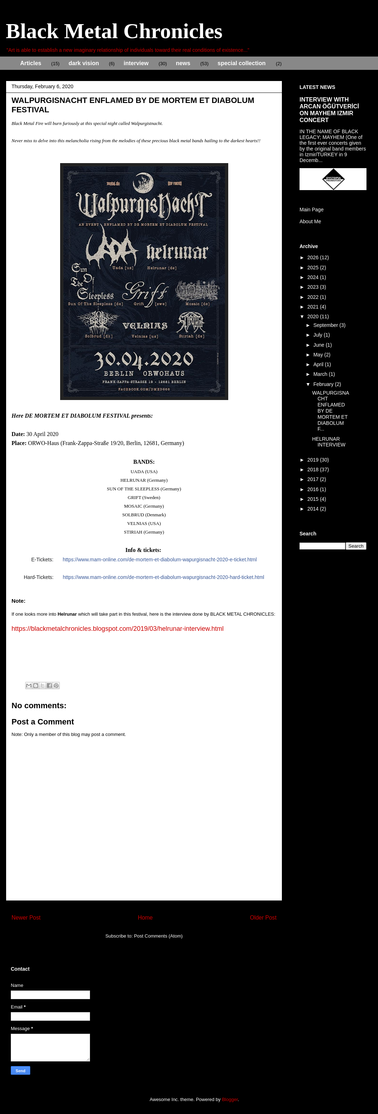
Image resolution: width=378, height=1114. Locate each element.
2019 (313, 460)
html (163, 577)
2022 (313, 297)
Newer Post (26, 918)
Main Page (312, 209)
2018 (313, 469)
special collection (241, 63)
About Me (310, 221)
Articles (30, 63)
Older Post (263, 918)
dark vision (83, 63)
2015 (313, 499)
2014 (313, 509)
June (319, 345)
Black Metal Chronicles (114, 31)
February (324, 384)
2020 (313, 316)
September (326, 325)
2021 (313, 307)
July (318, 335)
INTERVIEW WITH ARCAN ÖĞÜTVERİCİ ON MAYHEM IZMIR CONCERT (329, 109)
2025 (313, 267)
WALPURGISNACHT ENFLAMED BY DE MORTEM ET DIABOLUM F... (330, 411)
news (183, 63)
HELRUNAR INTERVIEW (329, 442)
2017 (313, 479)
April (319, 364)
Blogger (230, 1099)
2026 (313, 257)
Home (145, 918)
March (321, 374)
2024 (313, 277)
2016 (313, 489)
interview (135, 63)
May (318, 355)
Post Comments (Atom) (158, 936)
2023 (313, 287)
